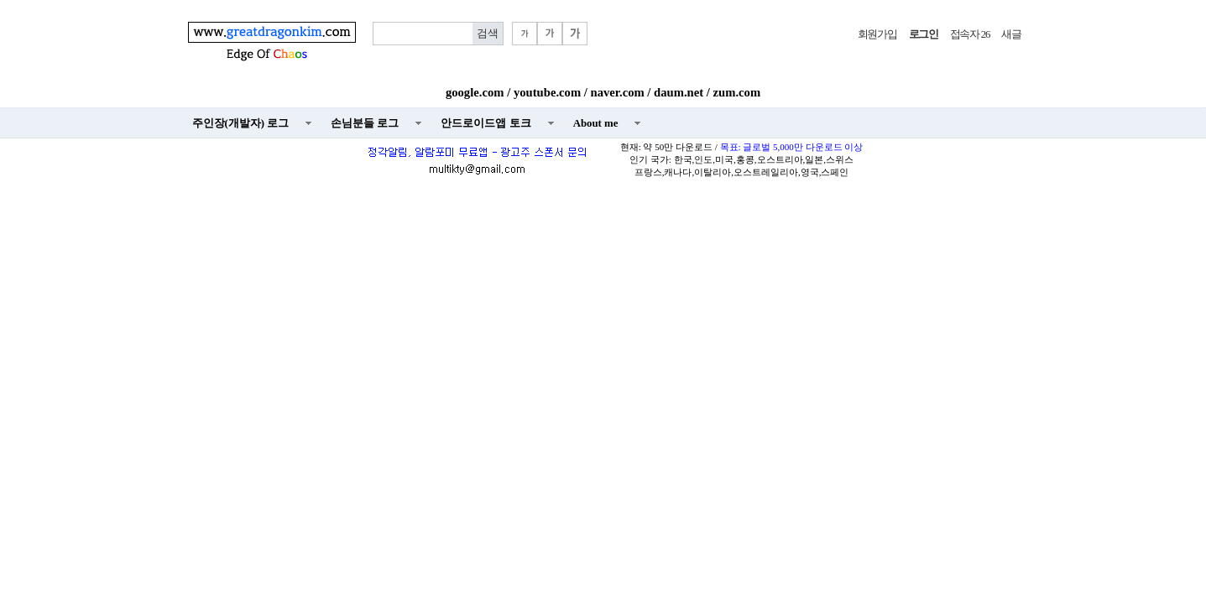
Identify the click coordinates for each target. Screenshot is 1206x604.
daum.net (678, 92)
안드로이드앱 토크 (485, 123)
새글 (1011, 34)
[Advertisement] (603, 307)
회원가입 (877, 34)
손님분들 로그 (365, 123)
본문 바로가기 (0, 0)
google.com (475, 92)
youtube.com (547, 92)
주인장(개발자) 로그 (241, 123)
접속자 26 (969, 34)
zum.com (737, 92)
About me (596, 123)
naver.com (618, 92)
